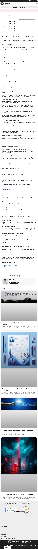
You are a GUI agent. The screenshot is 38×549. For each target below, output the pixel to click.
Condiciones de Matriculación (12, 545)
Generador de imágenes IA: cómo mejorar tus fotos (17, 430)
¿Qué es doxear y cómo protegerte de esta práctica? (17, 494)
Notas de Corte (3, 536)
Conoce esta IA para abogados (9, 266)
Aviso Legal (4, 545)
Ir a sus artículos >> (14, 282)
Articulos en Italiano (4, 532)
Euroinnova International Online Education (7, 538)
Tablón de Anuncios (13, 546)
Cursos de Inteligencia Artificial (5, 523)
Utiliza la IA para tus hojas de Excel (10, 265)
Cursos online (14, 7)
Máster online (2, 521)
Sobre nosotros (3, 528)
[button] (37, 4)
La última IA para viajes (8, 267)
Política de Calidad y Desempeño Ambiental (25, 546)
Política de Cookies (29, 545)
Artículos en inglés (3, 530)
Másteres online (23, 7)
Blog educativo (3, 534)
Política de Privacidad (21, 545)
